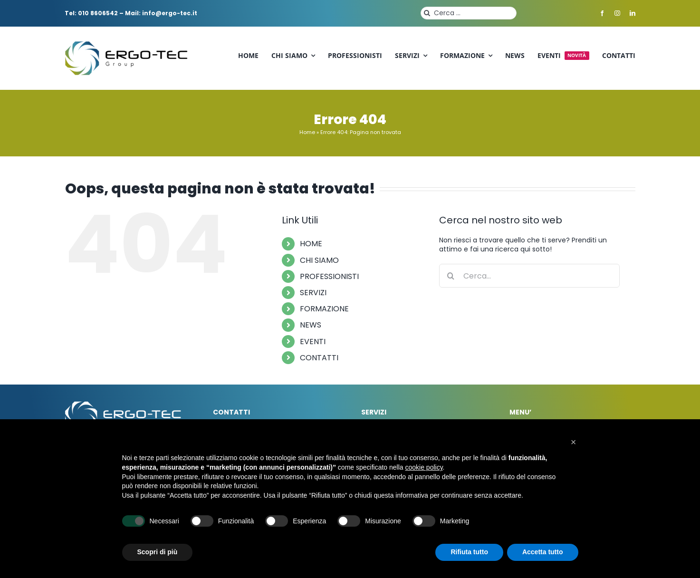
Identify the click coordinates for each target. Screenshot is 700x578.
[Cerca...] (529, 276)
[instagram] (617, 13)
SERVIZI (313, 292)
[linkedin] (632, 13)
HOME (311, 243)
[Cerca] (427, 13)
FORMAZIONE (324, 308)
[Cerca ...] (469, 13)
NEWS (310, 324)
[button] (573, 442)
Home (307, 132)
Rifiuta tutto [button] (469, 552)
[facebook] (602, 13)
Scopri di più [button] (157, 552)
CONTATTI (319, 357)
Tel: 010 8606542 (91, 13)
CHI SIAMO (319, 260)
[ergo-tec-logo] (127, 44)
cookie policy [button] (423, 467)
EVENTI (313, 341)
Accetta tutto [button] (542, 552)
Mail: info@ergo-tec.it (161, 13)
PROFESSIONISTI (329, 276)
